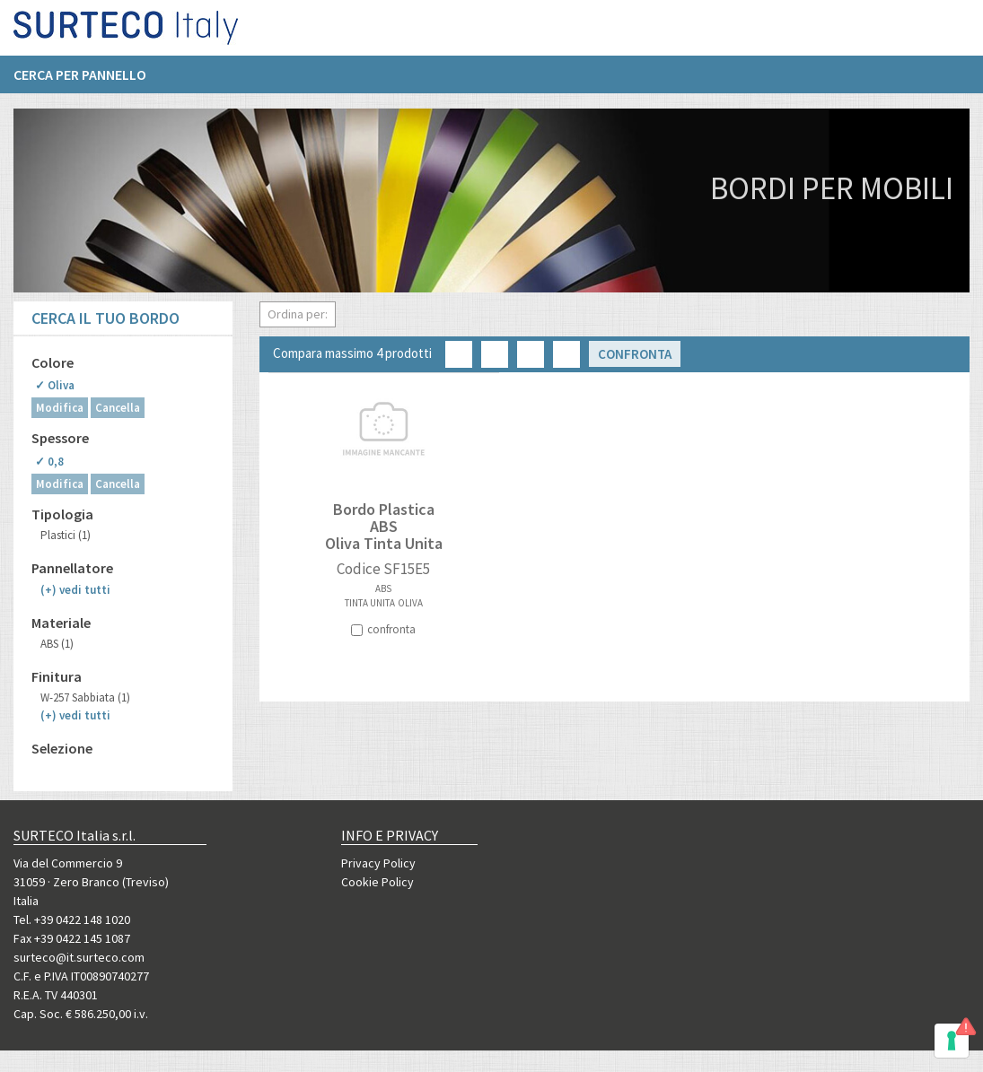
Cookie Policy (377, 882)
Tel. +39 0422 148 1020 (71, 919)
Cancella (117, 407)
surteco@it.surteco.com (79, 957)
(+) (75, 589)
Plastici (65, 535)
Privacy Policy (378, 863)
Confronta (634, 353)
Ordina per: (298, 314)
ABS (57, 643)
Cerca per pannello (79, 82)
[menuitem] (88, 81)
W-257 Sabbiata (85, 697)
